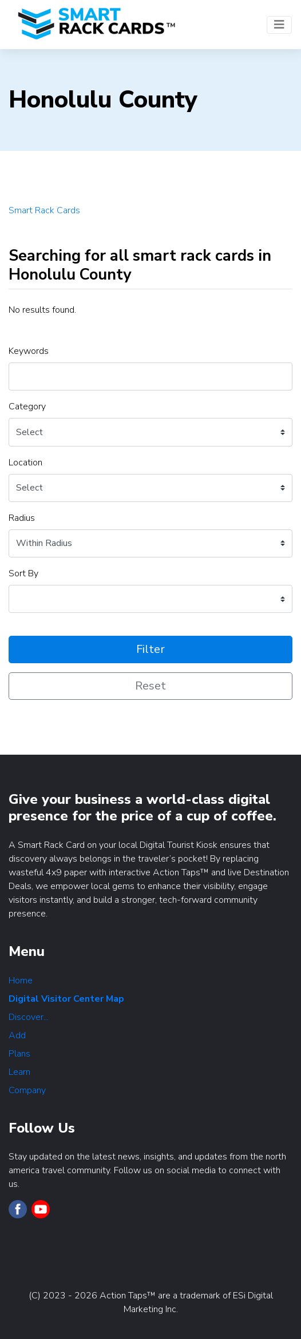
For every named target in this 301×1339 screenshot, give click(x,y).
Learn (19, 1072)
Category (27, 406)
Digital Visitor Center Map (66, 999)
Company (27, 1090)
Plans (19, 1053)
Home (21, 980)
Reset (150, 686)
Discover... (29, 1017)
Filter (150, 649)
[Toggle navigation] (279, 25)
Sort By (23, 573)
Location (25, 462)
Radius (22, 518)
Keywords (29, 351)
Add (17, 1035)
